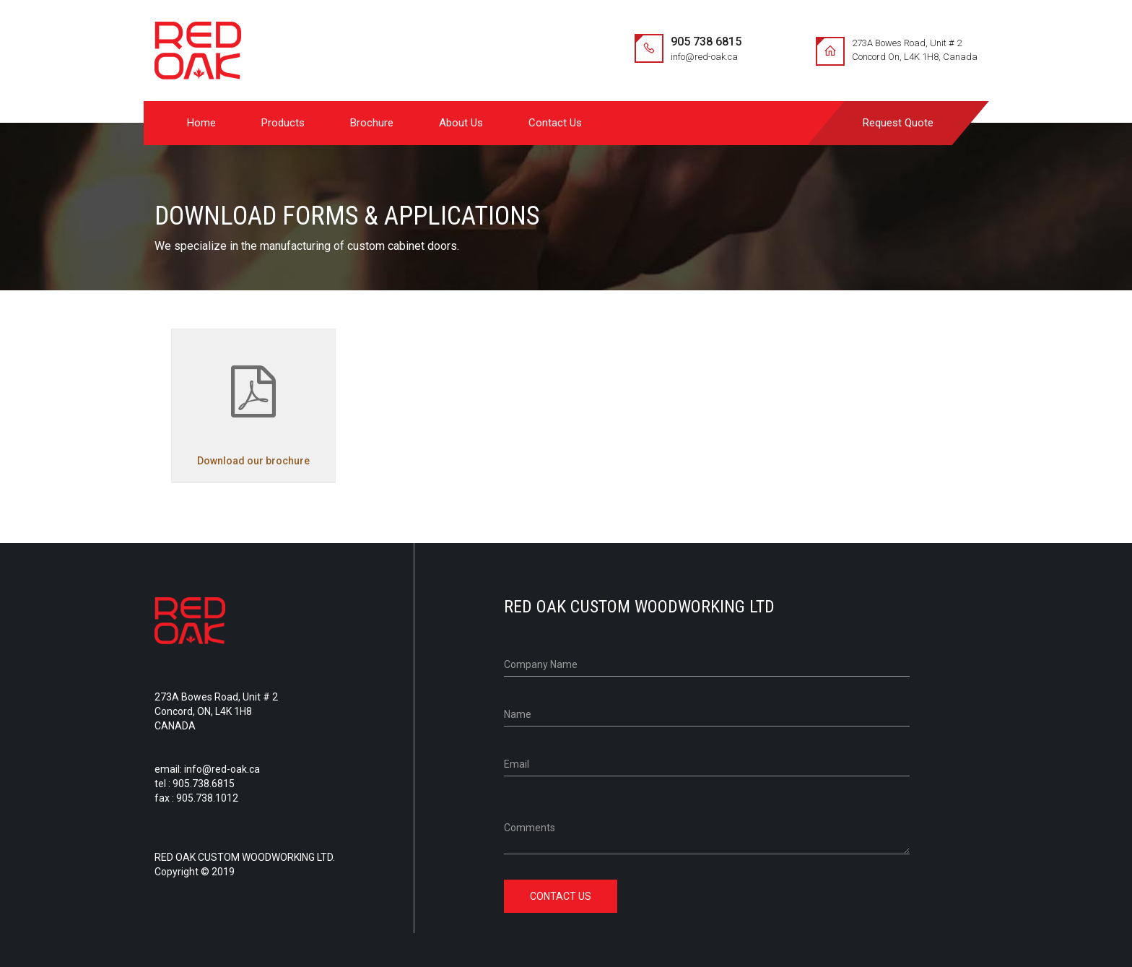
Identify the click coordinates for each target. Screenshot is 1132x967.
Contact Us (555, 122)
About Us (461, 122)
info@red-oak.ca (704, 56)
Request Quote (898, 122)
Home (201, 122)
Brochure (371, 122)
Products (283, 122)
